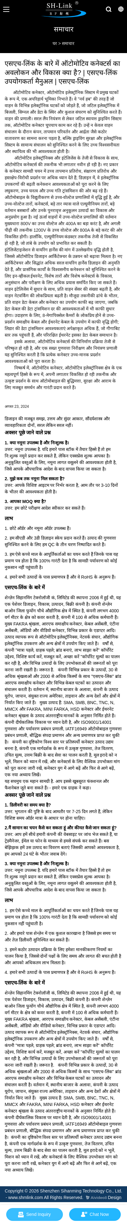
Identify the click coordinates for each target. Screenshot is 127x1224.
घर (55, 43)
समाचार (68, 43)
